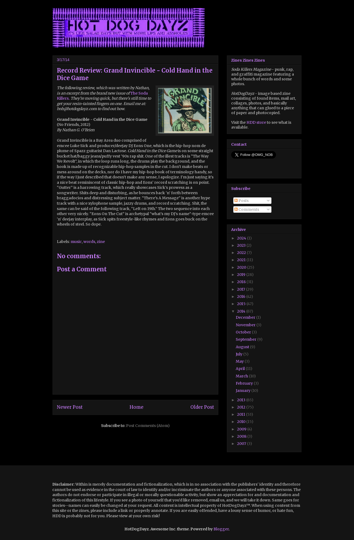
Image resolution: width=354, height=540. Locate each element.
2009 (242, 429)
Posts (241, 200)
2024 (242, 238)
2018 (241, 281)
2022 (242, 252)
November (246, 324)
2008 (242, 436)
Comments (246, 209)
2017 (241, 289)
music (76, 241)
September (246, 339)
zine (101, 241)
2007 (242, 443)
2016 (241, 296)
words (89, 241)
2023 (241, 245)
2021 (241, 259)
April (241, 368)
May (240, 361)
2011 (241, 414)
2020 (242, 267)
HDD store (256, 122)
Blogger (221, 529)
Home (136, 407)
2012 (241, 407)
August (243, 346)
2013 (241, 400)
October (244, 332)
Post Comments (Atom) (148, 425)
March (242, 376)
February (245, 383)
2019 (241, 274)
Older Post (202, 407)
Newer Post (70, 407)
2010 (241, 421)
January (243, 390)
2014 (241, 311)
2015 (241, 303)
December (246, 317)
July (239, 354)
